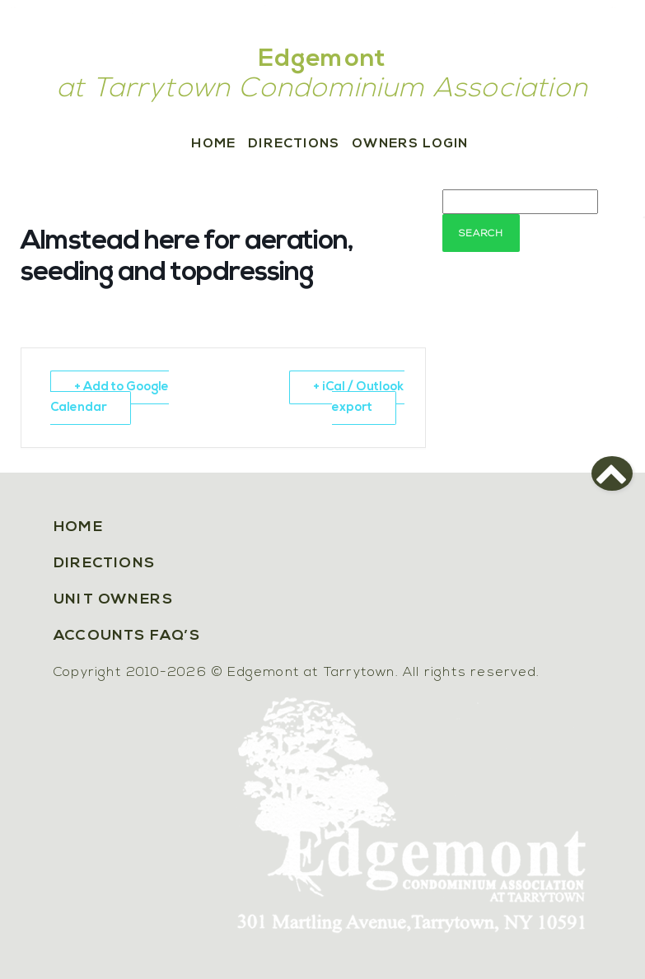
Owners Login (410, 144)
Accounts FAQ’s (127, 636)
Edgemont (323, 59)
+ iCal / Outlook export (358, 397)
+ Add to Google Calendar (109, 397)
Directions (293, 144)
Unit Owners (113, 600)
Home (213, 144)
